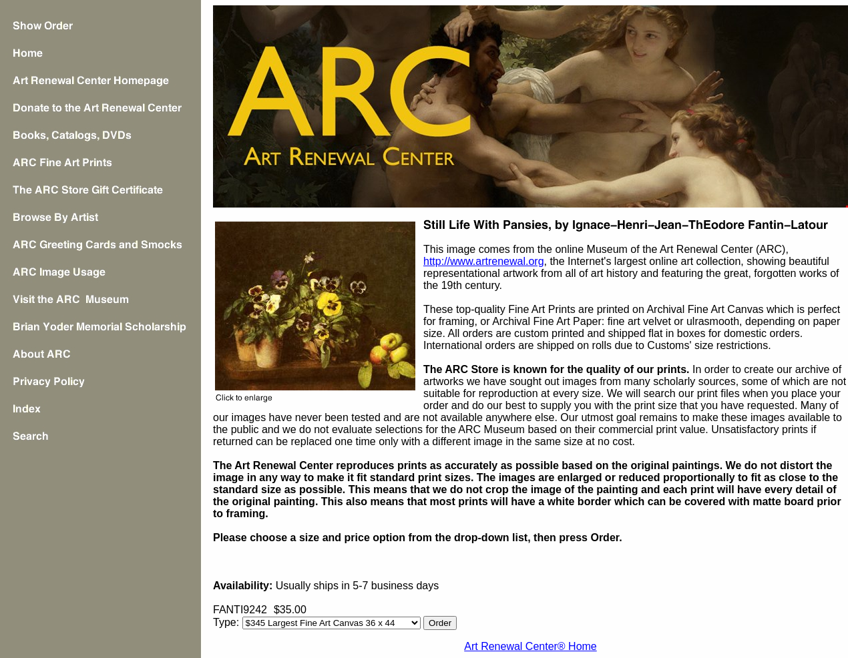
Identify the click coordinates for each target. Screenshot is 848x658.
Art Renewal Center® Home (530, 646)
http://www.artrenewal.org (483, 261)
